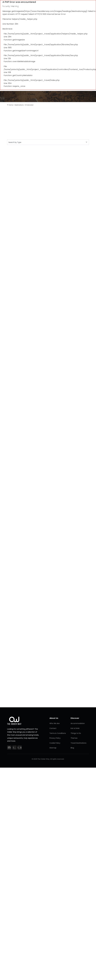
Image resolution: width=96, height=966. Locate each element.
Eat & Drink (75, 728)
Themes (74, 738)
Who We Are (54, 723)
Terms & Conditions (57, 733)
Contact (52, 728)
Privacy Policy (55, 738)
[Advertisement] (28, 173)
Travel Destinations (78, 743)
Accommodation (78, 723)
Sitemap (52, 748)
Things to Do (76, 733)
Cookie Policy (54, 743)
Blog (72, 748)
